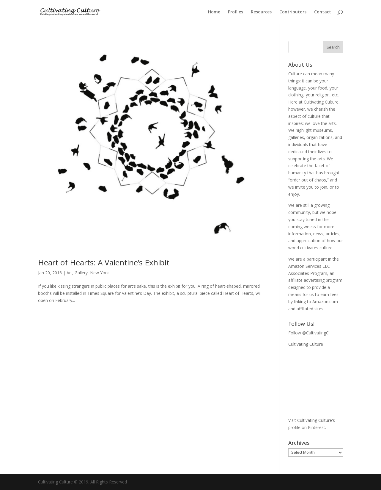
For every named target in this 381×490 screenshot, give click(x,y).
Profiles (235, 12)
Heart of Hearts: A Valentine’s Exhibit (103, 262)
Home (214, 12)
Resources (261, 12)
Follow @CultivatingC (308, 333)
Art (69, 272)
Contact (322, 12)
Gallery (81, 272)
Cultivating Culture (305, 344)
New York (99, 272)
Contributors (292, 12)
